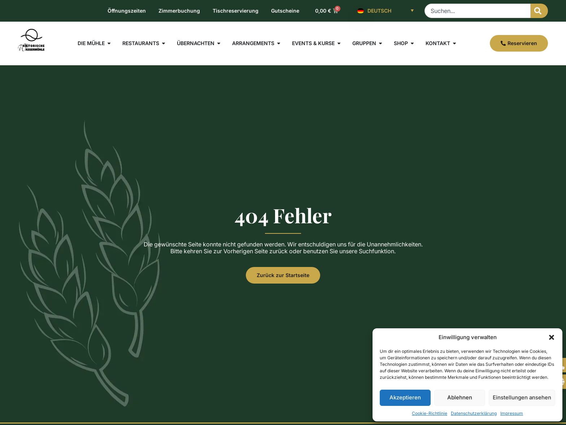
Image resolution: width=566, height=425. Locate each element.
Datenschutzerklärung (474, 413)
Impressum (511, 413)
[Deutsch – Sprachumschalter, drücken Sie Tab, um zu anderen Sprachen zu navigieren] (385, 11)
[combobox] (478, 11)
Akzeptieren (405, 397)
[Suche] (539, 11)
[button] (551, 337)
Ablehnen (459, 397)
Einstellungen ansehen (522, 397)
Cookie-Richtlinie (429, 413)
